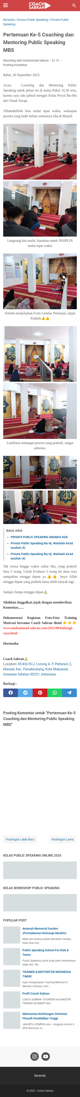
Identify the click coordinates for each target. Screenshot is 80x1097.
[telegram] (69, 693)
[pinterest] (40, 693)
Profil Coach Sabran (35, 993)
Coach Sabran (45, 1090)
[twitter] (25, 693)
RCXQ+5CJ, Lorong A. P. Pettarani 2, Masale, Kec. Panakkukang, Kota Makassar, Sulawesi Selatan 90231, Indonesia (37, 669)
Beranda (40, 1075)
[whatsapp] (54, 693)
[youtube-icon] (45, 1056)
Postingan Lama (63, 839)
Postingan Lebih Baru (20, 839)
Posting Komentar (15, 65)
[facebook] (10, 693)
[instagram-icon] (34, 1056)
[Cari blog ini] (74, 5)
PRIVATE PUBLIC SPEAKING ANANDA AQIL (39, 537)
